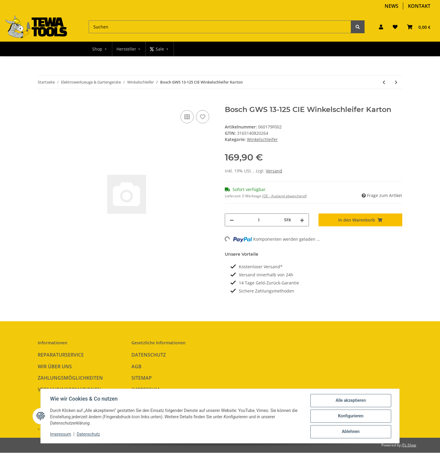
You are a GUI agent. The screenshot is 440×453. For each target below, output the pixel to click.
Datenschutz (148, 355)
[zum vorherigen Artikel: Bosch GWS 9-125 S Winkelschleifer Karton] (384, 82)
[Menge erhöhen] (302, 220)
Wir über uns (55, 366)
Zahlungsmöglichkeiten (70, 378)
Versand (274, 171)
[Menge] (259, 220)
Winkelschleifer (262, 139)
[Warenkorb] (418, 27)
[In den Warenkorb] (42, 102)
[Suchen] (220, 26)
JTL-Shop (409, 445)
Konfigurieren (350, 416)
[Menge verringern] (231, 220)
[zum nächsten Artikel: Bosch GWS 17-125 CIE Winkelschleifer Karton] (396, 82)
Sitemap (141, 378)
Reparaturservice (61, 355)
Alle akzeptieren (350, 400)
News (391, 6)
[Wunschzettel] (395, 27)
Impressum (60, 434)
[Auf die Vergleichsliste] (187, 116)
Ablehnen (350, 431)
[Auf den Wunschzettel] (202, 116)
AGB (136, 366)
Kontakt (419, 6)
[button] (381, 27)
